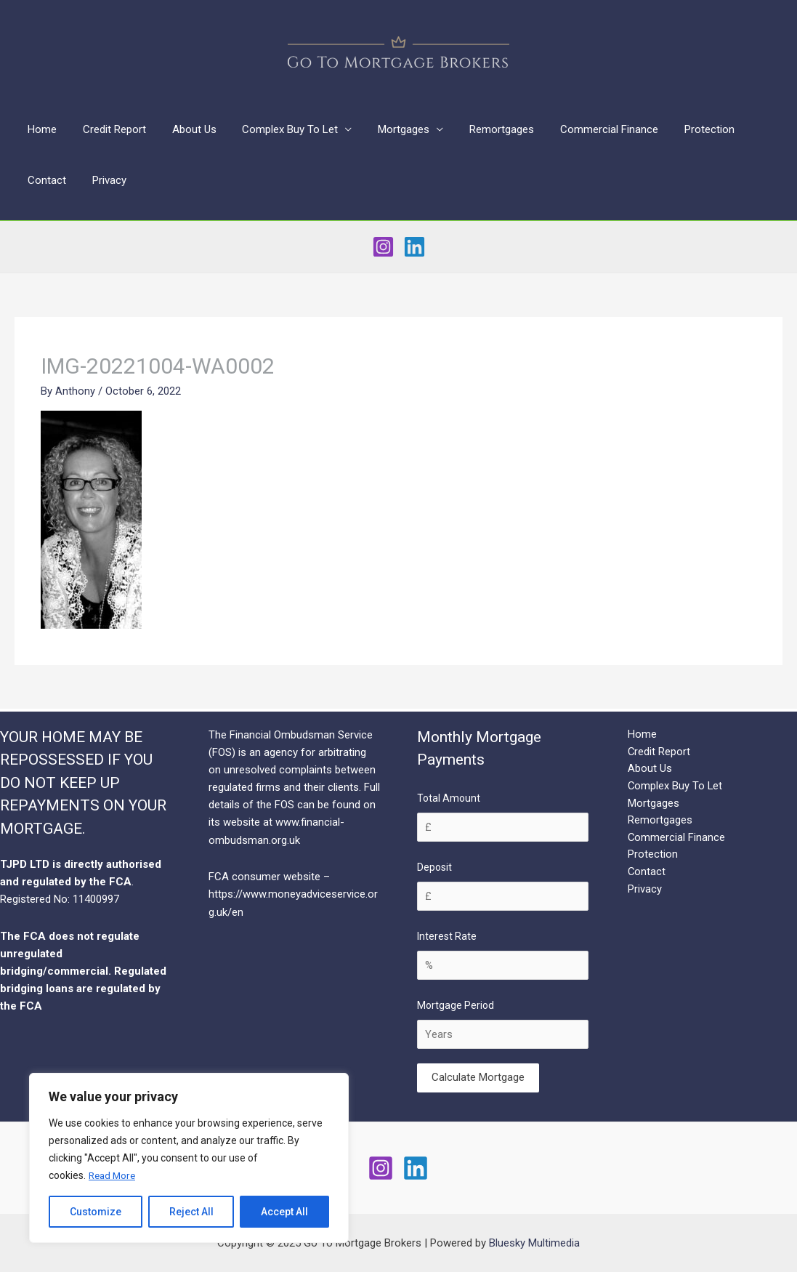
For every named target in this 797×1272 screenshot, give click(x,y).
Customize (95, 1211)
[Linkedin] (414, 247)
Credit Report (107, 129)
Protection (677, 129)
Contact (743, 129)
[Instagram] (383, 247)
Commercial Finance (582, 129)
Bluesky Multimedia (534, 1242)
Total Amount (448, 798)
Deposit (434, 867)
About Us (183, 129)
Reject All (191, 1211)
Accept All (284, 1211)
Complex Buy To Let (275, 129)
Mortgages (384, 129)
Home (39, 129)
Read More (114, 1175)
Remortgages (478, 129)
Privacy (42, 180)
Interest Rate (447, 936)
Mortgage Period (455, 1005)
